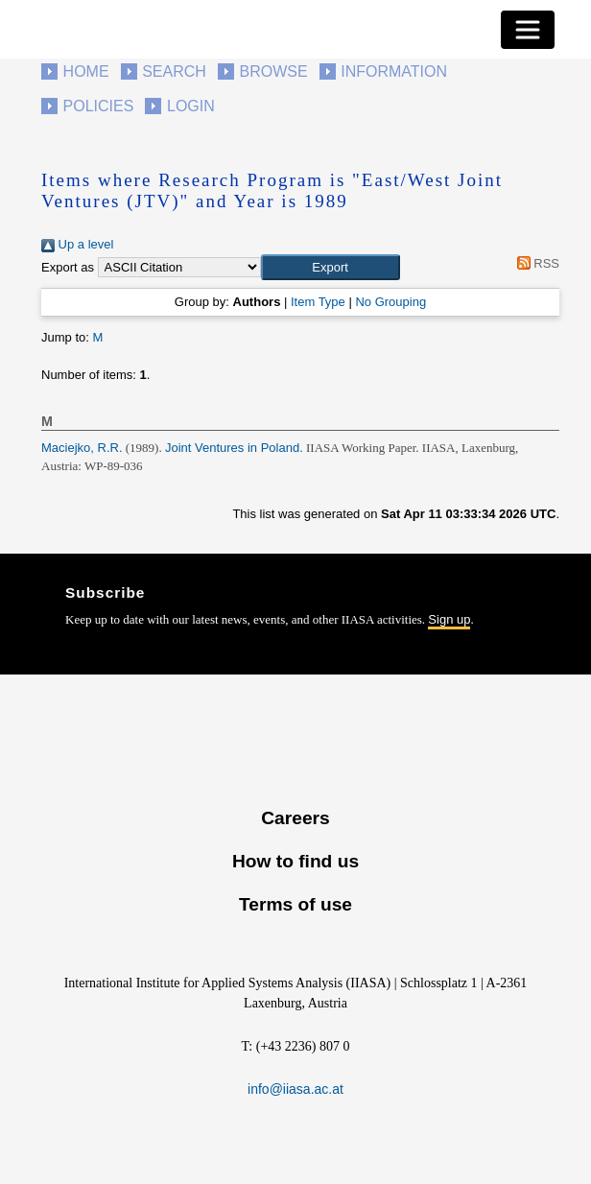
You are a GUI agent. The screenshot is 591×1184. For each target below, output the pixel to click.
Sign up (449, 619)
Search (174, 71)
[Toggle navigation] (528, 30)
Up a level (77, 244)
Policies (98, 106)
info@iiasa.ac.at (295, 1089)
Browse (273, 71)
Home (86, 71)
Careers (295, 818)
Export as (67, 267)
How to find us (295, 861)
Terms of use (295, 904)
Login (191, 106)
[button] (330, 267)
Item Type (318, 302)
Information (394, 71)
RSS (534, 263)
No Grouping (390, 302)
